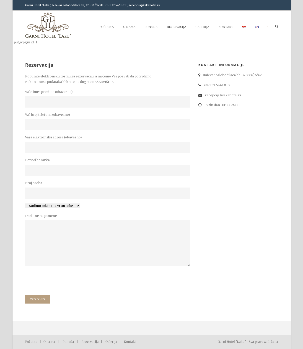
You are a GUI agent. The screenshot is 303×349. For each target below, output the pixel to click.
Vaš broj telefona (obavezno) (108, 121)
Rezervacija (176, 27)
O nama (129, 27)
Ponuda (151, 27)
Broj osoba (108, 190)
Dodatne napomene (108, 241)
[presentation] (59, 282)
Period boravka (108, 167)
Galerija (202, 27)
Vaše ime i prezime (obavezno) (108, 99)
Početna (106, 27)
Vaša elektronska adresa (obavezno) (108, 144)
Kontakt (225, 27)
